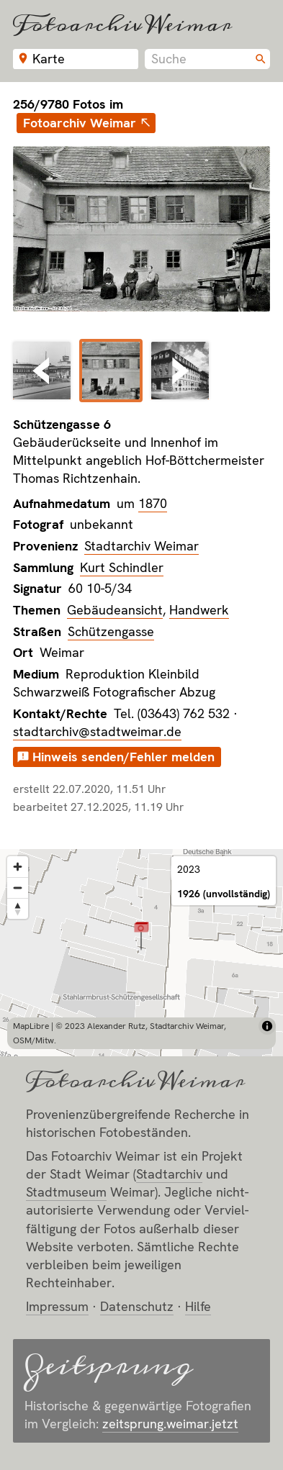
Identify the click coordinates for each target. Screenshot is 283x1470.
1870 (152, 503)
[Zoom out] (17, 887)
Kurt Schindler (121, 567)
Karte (48, 58)
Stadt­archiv (169, 1174)
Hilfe (198, 1306)
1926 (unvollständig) (223, 893)
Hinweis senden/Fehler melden (123, 756)
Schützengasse (111, 631)
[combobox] (207, 59)
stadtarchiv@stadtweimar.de (97, 731)
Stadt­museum (66, 1192)
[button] (141, 935)
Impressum (57, 1306)
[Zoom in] (17, 866)
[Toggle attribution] (267, 1026)
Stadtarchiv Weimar (141, 545)
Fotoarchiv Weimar (122, 24)
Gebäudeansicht (115, 610)
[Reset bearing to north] (17, 908)
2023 (188, 869)
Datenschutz (137, 1306)
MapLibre (31, 1026)
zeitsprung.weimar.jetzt (170, 1423)
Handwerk (199, 610)
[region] (141, 952)
